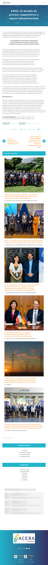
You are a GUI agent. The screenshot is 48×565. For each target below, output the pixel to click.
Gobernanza (34, 244)
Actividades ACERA (20, 200)
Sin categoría (34, 200)
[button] (44, 3)
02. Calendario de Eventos (24, 452)
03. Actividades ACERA (24, 454)
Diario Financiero (10, 117)
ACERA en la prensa (30, 123)
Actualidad (37, 123)
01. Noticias (24, 450)
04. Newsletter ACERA (24, 456)
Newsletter (40, 244)
